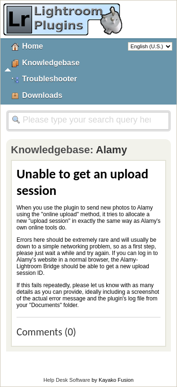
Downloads (42, 95)
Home (32, 46)
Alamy (111, 150)
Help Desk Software (66, 380)
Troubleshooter (49, 79)
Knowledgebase (51, 63)
